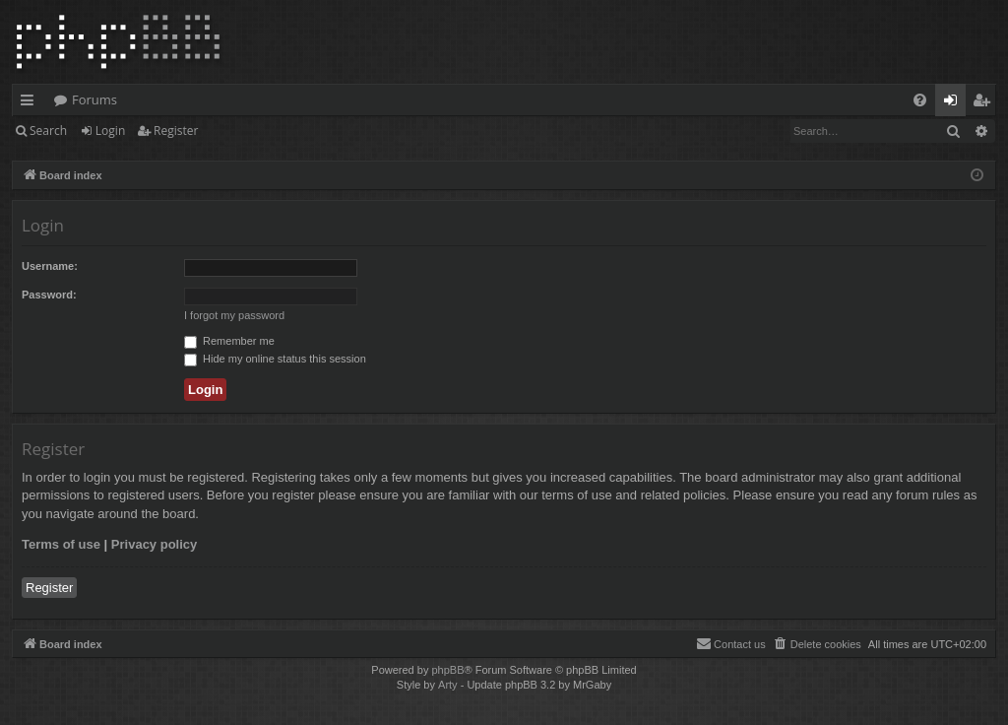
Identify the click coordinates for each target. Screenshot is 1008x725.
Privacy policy (154, 544)
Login (110, 130)
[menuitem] (920, 100)
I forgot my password (234, 315)
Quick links (31, 103)
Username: (50, 266)
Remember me (229, 341)
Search (48, 130)
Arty (448, 685)
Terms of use (61, 544)
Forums (94, 99)
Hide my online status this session (275, 358)
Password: (49, 294)
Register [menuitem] (985, 103)
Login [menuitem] (954, 103)
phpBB (447, 670)
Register (176, 130)
